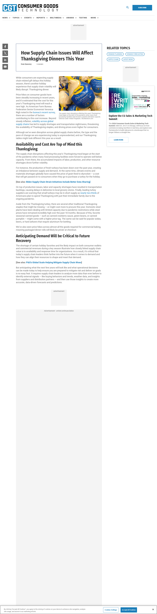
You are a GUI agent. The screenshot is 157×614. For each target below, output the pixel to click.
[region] (78, 610)
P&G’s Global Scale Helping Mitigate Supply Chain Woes (53, 262)
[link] (5, 46)
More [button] (93, 18)
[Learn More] (131, 100)
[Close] (153, 609)
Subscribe (142, 8)
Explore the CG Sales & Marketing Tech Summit (130, 117)
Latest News (128, 59)
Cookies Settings (111, 610)
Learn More (118, 140)
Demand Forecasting (135, 54)
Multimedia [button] (55, 18)
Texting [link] (83, 18)
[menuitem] (7, 17)
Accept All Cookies (129, 610)
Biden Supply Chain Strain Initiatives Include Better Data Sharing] (58, 182)
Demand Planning (115, 54)
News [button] (5, 18)
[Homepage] (30, 7)
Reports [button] (41, 18)
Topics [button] (16, 18)
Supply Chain (113, 59)
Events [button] (28, 18)
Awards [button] (70, 18)
